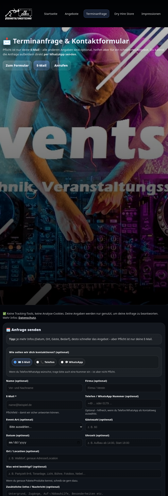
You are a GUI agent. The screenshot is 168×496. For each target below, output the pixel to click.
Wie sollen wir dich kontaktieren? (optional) (39, 352)
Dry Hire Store (124, 14)
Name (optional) (17, 381)
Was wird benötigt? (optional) (26, 467)
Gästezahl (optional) (99, 419)
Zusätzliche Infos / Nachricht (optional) (32, 487)
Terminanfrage (96, 14)
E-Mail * (11, 396)
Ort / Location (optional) (22, 452)
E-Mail (41, 65)
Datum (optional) (17, 435)
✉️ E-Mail (22, 362)
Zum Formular (17, 65)
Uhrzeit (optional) (97, 435)
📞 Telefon (45, 362)
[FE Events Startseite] (19, 13)
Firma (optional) (96, 381)
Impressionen (151, 14)
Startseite (50, 14)
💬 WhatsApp (72, 362)
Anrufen (61, 65)
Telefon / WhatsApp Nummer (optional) (112, 396)
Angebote (71, 14)
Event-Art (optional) (19, 419)
